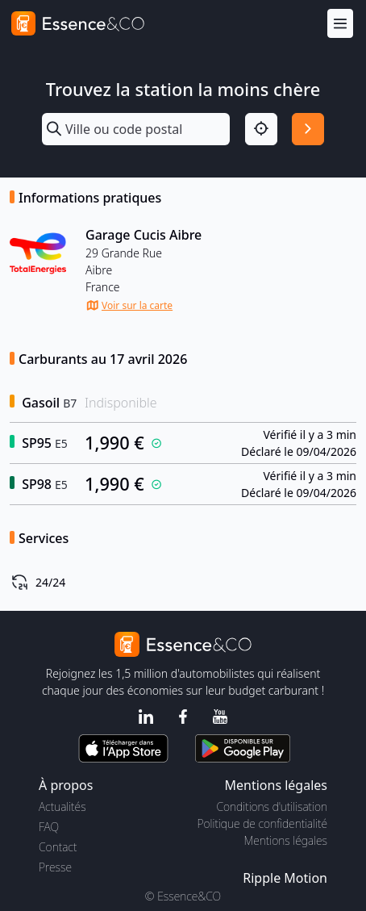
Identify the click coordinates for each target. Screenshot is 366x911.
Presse (55, 867)
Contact (58, 847)
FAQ (49, 826)
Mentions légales (285, 840)
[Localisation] (261, 129)
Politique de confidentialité (262, 823)
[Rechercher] (308, 129)
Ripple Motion (285, 878)
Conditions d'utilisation (271, 806)
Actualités (62, 806)
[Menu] (340, 24)
